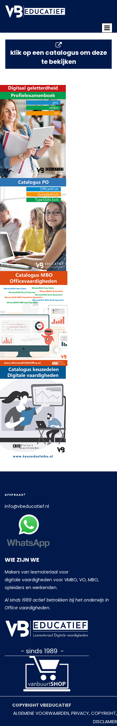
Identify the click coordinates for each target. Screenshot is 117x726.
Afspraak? (15, 495)
